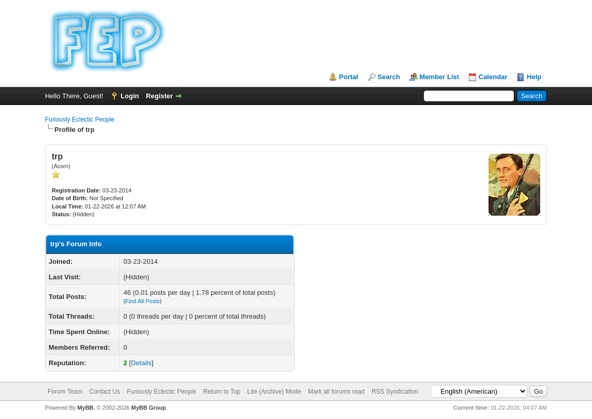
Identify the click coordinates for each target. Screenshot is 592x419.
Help (534, 77)
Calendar (493, 77)
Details (141, 363)
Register (159, 96)
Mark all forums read (336, 391)
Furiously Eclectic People (79, 119)
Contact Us (104, 391)
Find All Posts (142, 301)
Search (389, 77)
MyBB (85, 408)
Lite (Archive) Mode (274, 391)
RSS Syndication (395, 391)
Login (130, 96)
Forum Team (65, 391)
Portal (348, 77)
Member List (440, 77)
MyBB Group (148, 408)
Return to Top (222, 391)
